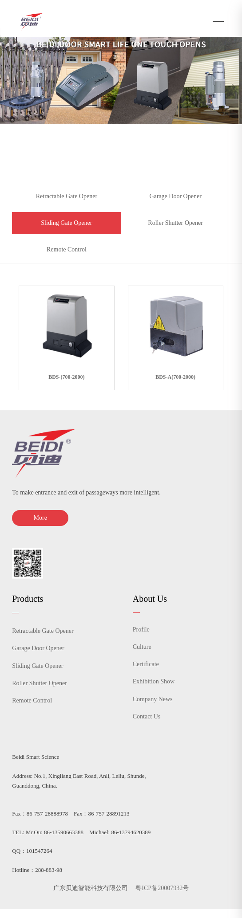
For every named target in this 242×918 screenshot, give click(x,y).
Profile (141, 629)
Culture (142, 646)
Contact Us (147, 716)
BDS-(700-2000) (66, 377)
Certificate (146, 664)
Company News (153, 699)
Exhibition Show (154, 681)
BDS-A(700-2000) (175, 377)
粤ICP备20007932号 (162, 888)
